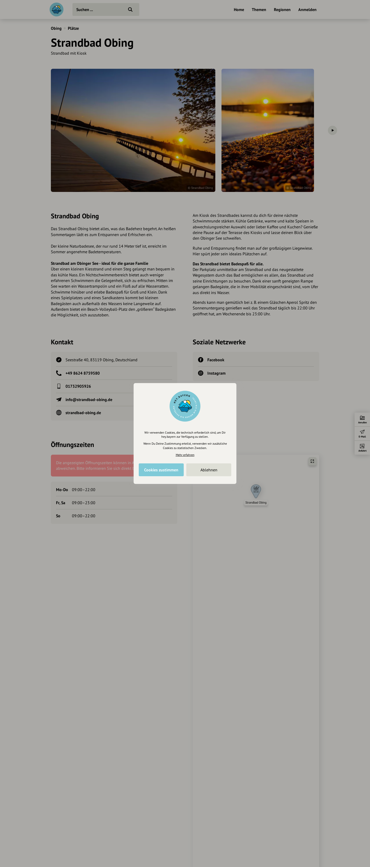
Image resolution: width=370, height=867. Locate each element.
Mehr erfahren (185, 455)
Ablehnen (208, 469)
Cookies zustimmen (161, 469)
